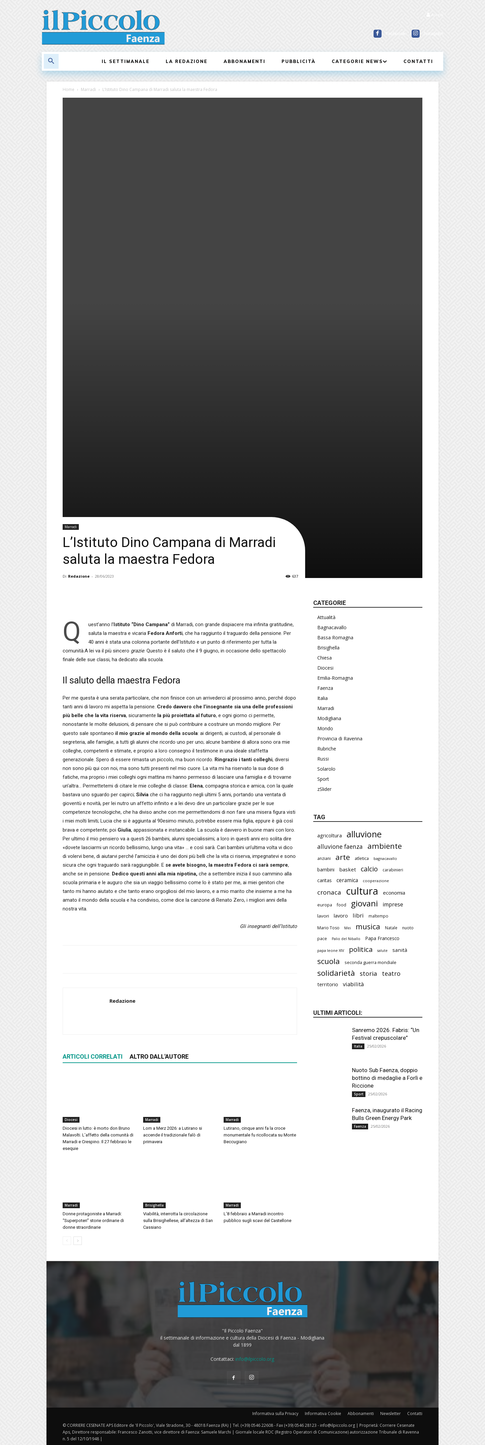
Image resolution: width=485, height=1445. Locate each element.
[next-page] (77, 1241)
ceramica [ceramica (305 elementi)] (347, 880)
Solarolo (326, 769)
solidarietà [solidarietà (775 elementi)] (336, 972)
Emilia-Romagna (335, 678)
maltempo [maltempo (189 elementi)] (378, 916)
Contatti (414, 1413)
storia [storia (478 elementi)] (368, 973)
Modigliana (329, 718)
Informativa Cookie (323, 1413)
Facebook (396, 33)
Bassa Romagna (335, 637)
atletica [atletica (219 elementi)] (362, 858)
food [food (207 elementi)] (341, 905)
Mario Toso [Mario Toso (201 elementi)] (328, 928)
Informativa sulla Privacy (275, 1413)
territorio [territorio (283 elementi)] (327, 984)
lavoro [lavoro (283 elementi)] (341, 915)
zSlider (324, 789)
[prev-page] (67, 1241)
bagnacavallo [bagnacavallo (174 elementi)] (385, 858)
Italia (322, 698)
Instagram (433, 33)
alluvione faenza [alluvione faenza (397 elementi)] (340, 846)
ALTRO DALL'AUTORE (159, 1056)
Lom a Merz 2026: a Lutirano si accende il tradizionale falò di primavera (172, 1135)
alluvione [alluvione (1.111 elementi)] (364, 834)
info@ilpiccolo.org (254, 1359)
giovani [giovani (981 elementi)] (364, 903)
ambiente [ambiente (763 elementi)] (384, 845)
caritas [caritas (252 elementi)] (324, 880)
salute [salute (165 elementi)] (382, 950)
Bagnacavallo (332, 627)
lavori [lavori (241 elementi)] (323, 916)
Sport (323, 779)
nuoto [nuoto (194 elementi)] (408, 927)
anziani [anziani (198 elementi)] (324, 858)
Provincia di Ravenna (339, 738)
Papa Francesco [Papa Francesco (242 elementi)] (382, 938)
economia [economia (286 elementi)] (394, 892)
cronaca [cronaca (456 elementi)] (329, 892)
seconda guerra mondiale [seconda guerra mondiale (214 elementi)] (370, 962)
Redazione (79, 576)
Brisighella (154, 1205)
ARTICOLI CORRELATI (93, 1056)
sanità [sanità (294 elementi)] (399, 949)
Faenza (325, 688)
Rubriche (326, 748)
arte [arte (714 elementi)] (342, 857)
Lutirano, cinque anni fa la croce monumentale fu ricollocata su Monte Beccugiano (260, 1135)
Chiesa (324, 657)
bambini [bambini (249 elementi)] (325, 869)
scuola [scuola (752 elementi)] (328, 961)
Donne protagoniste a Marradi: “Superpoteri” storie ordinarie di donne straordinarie (93, 1220)
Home (68, 89)
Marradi (88, 89)
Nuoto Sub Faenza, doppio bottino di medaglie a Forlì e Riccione (387, 1078)
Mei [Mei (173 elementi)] (347, 927)
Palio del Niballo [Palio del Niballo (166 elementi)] (346, 938)
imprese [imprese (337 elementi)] (393, 904)
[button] (51, 61)
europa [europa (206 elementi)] (324, 905)
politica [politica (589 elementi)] (361, 949)
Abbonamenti (361, 1413)
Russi (323, 759)
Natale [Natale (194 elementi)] (391, 927)
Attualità (326, 617)
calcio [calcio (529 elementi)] (369, 868)
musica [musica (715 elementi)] (368, 926)
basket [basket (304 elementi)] (347, 869)
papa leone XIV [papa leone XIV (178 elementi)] (330, 950)
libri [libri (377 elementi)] (358, 915)
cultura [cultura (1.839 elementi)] (362, 891)
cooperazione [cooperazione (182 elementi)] (376, 880)
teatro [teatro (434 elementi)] (391, 973)
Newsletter (390, 1413)
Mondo (325, 728)
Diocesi (71, 1119)
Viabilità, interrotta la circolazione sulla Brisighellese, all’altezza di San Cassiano (178, 1220)
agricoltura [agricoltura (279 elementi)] (329, 835)
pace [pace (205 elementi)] (322, 938)
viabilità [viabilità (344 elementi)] (353, 984)
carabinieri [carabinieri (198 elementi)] (393, 870)
